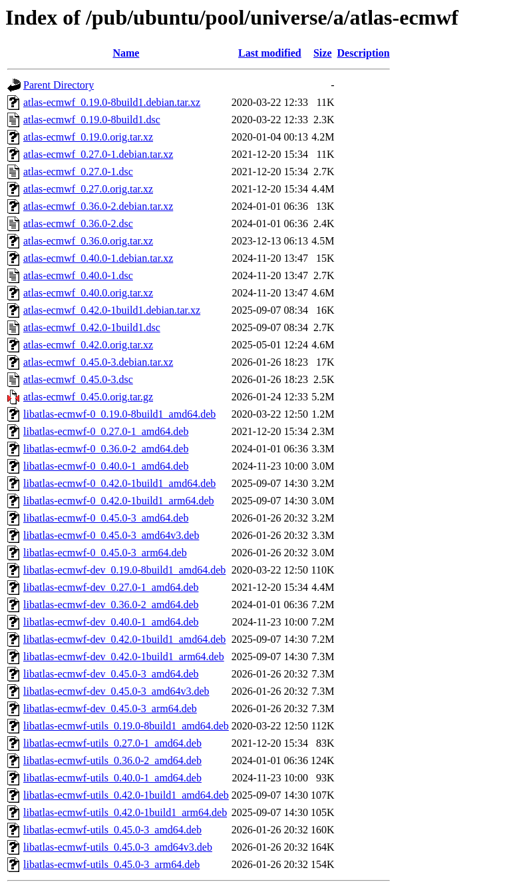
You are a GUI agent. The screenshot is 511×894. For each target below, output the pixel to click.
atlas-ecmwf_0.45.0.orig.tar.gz (88, 396)
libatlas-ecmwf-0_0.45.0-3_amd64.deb (105, 518)
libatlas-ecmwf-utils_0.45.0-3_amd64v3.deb (117, 847)
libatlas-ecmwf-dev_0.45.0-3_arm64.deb (110, 708)
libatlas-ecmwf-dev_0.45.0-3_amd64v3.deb (116, 691)
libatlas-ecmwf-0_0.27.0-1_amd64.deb (105, 431)
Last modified (269, 53)
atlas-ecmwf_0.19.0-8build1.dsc (91, 119)
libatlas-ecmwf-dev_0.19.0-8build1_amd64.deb (124, 570)
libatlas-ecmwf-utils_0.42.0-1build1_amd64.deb (126, 795)
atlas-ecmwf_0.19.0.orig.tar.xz (88, 137)
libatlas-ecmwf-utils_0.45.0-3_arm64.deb (111, 864)
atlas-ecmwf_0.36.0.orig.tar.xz (88, 240)
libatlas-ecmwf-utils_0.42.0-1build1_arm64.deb (125, 812)
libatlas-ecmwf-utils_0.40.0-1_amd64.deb (112, 777)
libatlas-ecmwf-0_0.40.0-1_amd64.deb (105, 466)
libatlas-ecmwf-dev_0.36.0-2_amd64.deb (110, 604)
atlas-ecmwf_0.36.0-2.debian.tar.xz (98, 206)
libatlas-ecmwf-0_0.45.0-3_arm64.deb (105, 552)
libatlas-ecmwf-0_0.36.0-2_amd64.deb (105, 448)
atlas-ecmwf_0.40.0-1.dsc (78, 275)
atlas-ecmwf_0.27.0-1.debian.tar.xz (98, 154)
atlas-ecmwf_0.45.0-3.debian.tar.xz (98, 362)
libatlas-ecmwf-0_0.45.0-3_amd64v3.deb (111, 535)
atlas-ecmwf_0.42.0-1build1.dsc (91, 327)
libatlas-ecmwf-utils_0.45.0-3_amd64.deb (112, 829)
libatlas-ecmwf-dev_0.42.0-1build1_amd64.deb (124, 639)
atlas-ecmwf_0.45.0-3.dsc (78, 379)
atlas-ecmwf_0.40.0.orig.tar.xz (88, 292)
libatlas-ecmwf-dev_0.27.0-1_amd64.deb (110, 587)
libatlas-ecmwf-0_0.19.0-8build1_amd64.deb (119, 414)
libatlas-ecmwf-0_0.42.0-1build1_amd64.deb (119, 483)
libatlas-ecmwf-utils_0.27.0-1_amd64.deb (112, 743)
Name (125, 53)
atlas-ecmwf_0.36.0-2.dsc (78, 223)
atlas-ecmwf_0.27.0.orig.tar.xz (88, 189)
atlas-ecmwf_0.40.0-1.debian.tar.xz (98, 258)
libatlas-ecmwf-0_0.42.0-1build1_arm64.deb (118, 500)
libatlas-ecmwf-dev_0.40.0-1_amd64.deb (110, 622)
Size (322, 53)
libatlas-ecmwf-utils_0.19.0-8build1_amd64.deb (126, 725)
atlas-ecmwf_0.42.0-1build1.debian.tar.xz (111, 310)
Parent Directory (58, 85)
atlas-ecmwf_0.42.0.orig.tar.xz (88, 344)
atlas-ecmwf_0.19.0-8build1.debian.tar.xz (111, 102)
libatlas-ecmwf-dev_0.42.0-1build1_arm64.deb (123, 656)
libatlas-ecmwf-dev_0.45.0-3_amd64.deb (110, 673)
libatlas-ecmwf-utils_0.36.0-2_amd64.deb (112, 760)
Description (363, 53)
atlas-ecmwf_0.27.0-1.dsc (78, 171)
